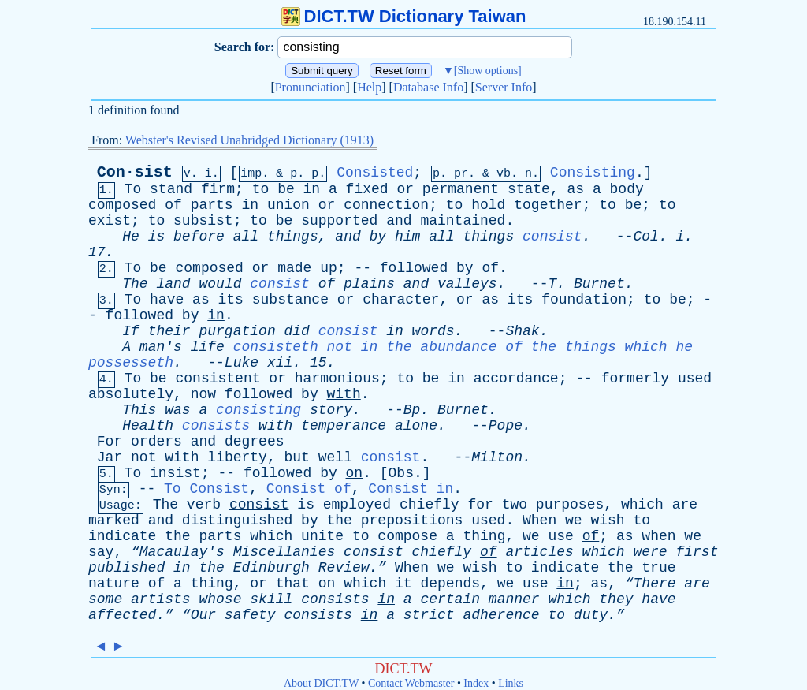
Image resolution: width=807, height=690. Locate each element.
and (398, 221)
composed (122, 205)
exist (109, 221)
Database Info (428, 87)
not (143, 457)
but (297, 457)
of (173, 205)
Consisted (375, 173)
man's (160, 347)
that (293, 583)
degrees (254, 441)
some (105, 599)
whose (220, 599)
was (177, 410)
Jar (109, 457)
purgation (237, 331)
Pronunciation (310, 87)
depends (450, 583)
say (100, 552)
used (695, 378)
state (529, 189)
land (173, 284)
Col (645, 236)
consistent (217, 378)
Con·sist (135, 172)
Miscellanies (284, 552)
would (220, 284)
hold (488, 205)
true (658, 568)
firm (218, 189)
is (156, 236)
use (560, 536)
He (130, 236)
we (573, 520)
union (288, 205)
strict (429, 615)
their (169, 331)
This (139, 410)
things (292, 236)
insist (175, 473)
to (261, 189)
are (684, 505)
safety (250, 615)
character (401, 300)
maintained (462, 221)
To (133, 189)
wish (607, 520)
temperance (343, 426)
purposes (570, 505)
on (354, 473)
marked (113, 520)
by (378, 236)
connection (386, 205)
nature (113, 583)
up (328, 268)
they (616, 599)
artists (161, 599)
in (312, 189)
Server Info (503, 87)
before (199, 236)
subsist (203, 221)
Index (476, 683)
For (109, 441)
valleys (467, 284)
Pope (506, 426)
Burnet (599, 284)
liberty (237, 457)
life (208, 347)
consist (552, 236)
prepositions (412, 520)
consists (216, 426)
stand (171, 189)
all (245, 236)
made (294, 268)
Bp (412, 410)
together (548, 205)
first (696, 552)
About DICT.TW (321, 683)
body (627, 189)
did (297, 331)
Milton (497, 457)
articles (539, 552)
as (576, 189)
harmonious (337, 378)
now (203, 394)
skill (271, 599)
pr (461, 174)
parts (212, 205)
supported (339, 221)
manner (514, 599)
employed (357, 505)
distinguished (237, 520)
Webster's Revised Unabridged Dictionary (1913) (249, 140)
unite (322, 536)
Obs (401, 473)
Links (510, 683)
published (126, 568)
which (642, 505)
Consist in (410, 489)
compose (407, 536)
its (231, 300)
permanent (460, 189)
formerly (635, 378)
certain (450, 599)
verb (204, 505)
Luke (241, 363)
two (514, 505)
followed (414, 268)
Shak (522, 331)
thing (484, 536)
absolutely (130, 394)
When (539, 520)
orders (156, 441)
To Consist (206, 489)
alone (416, 426)
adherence (501, 615)
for (480, 505)
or (405, 189)
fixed (367, 189)
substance (290, 300)
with (344, 394)
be (286, 189)
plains (369, 284)
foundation (584, 300)
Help (369, 87)
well (335, 457)
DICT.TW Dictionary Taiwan (403, 16)
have (167, 300)
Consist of (308, 489)
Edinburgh (271, 568)
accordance (516, 378)
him (407, 236)
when (658, 536)
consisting (258, 410)
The (134, 284)
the (339, 520)
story (331, 410)
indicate (122, 536)
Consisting (592, 173)
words (433, 331)
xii (279, 363)
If (130, 331)
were (650, 552)
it (403, 583)
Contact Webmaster (411, 683)
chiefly (429, 505)
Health (147, 426)
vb (503, 174)
